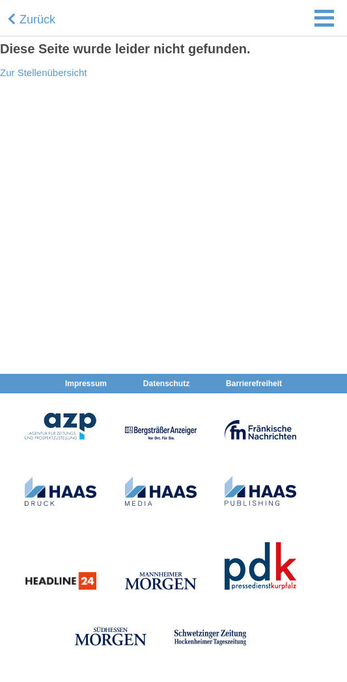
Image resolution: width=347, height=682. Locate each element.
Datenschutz (166, 383)
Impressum (86, 383)
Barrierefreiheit (254, 383)
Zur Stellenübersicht (43, 72)
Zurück (37, 19)
